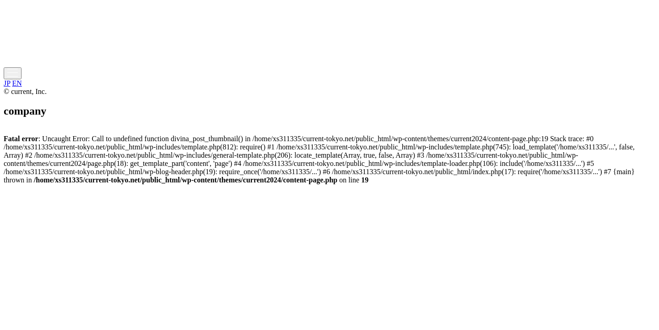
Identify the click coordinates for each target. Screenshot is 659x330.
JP (7, 83)
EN (17, 83)
